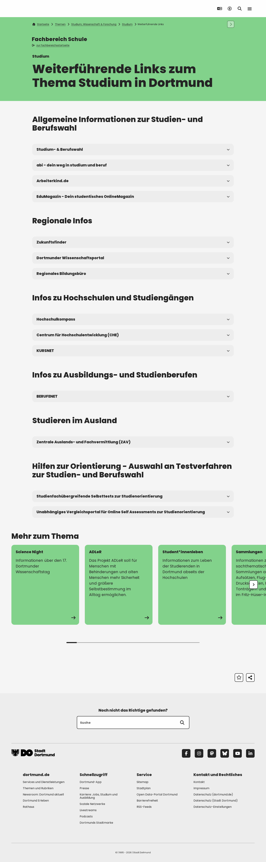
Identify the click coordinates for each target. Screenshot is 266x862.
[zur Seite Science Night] (45, 585)
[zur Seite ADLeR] (119, 585)
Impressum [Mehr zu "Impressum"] (201, 788)
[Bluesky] (224, 753)
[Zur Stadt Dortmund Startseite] (33, 8)
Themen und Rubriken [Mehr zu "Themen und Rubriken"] (38, 788)
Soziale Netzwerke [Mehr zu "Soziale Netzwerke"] (92, 804)
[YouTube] (237, 753)
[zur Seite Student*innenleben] (192, 585)
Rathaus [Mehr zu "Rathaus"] (28, 807)
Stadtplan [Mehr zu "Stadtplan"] (144, 788)
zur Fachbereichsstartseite (51, 45)
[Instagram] (199, 753)
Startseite (40, 24)
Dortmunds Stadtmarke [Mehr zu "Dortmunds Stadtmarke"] (96, 823)
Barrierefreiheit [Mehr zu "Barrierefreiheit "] (147, 800)
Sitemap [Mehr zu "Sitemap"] (142, 782)
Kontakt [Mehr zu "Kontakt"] (199, 782)
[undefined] (253, 584)
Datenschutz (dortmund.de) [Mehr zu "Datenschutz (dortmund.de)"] (213, 794)
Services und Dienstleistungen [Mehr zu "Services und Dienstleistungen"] (43, 782)
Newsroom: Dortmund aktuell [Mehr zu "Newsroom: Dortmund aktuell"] (43, 794)
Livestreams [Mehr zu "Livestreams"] (88, 810)
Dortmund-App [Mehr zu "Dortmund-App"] (91, 782)
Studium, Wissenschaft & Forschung (93, 24)
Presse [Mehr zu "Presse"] (84, 788)
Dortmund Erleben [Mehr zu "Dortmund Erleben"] (36, 800)
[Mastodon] (212, 753)
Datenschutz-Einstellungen (212, 807)
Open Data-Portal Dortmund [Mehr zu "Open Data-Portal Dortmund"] (157, 794)
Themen (60, 24)
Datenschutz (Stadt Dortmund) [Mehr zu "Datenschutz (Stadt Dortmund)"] (215, 800)
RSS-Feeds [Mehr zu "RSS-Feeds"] (144, 807)
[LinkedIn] (250, 753)
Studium (127, 24)
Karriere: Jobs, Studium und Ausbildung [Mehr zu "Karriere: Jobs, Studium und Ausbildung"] (98, 796)
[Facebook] (186, 753)
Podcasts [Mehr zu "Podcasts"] (86, 816)
